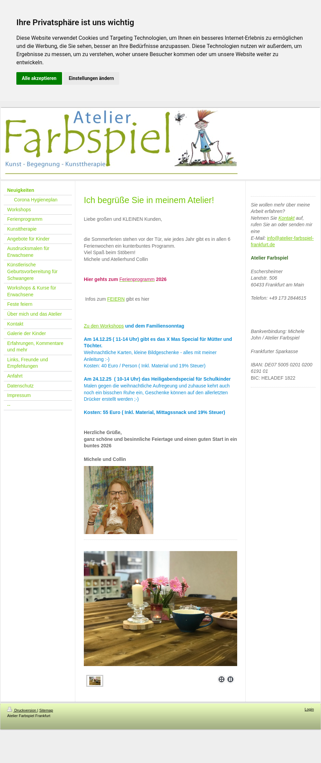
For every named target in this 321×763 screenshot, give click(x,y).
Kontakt (286, 218)
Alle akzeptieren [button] (39, 78)
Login (309, 709)
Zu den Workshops (104, 326)
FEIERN (115, 299)
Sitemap (46, 710)
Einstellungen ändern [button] (91, 78)
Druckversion (22, 710)
